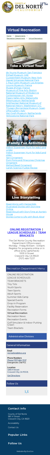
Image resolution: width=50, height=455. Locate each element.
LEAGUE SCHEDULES (18, 277)
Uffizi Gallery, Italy (15, 110)
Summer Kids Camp (17, 297)
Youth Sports (14, 287)
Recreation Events (17, 319)
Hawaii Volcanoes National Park (22, 80)
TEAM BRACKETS (16, 281)
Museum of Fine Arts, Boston (21, 90)
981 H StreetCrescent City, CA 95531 (19, 417)
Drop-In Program (16, 303)
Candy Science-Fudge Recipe (21, 168)
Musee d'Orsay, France (18, 88)
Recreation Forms (16, 310)
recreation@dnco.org (16, 353)
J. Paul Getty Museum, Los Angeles (24, 82)
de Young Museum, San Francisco (24, 72)
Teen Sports (13, 290)
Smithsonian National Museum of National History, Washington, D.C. (24, 104)
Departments (20, 36)
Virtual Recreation (17, 313)
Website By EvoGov (25, 451)
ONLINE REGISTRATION (20, 274)
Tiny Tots (12, 284)
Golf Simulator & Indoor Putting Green (24, 323)
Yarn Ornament (14, 157)
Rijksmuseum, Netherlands (20, 100)
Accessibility (13, 423)
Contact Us (13, 427)
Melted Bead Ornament (19, 165)
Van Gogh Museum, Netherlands (23, 113)
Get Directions (13, 375)
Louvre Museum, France (19, 85)
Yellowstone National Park (20, 116)
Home (9, 36)
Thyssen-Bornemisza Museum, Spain (25, 108)
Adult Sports (14, 294)
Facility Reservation (17, 306)
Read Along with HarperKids (21, 204)
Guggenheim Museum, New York (24, 77)
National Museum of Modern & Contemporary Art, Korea (22, 94)
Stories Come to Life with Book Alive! (25, 217)
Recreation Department (22, 268)
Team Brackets (15, 328)
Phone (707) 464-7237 (16, 360)
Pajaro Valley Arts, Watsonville (22, 98)
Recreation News (16, 316)
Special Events (15, 300)
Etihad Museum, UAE (17, 75)
